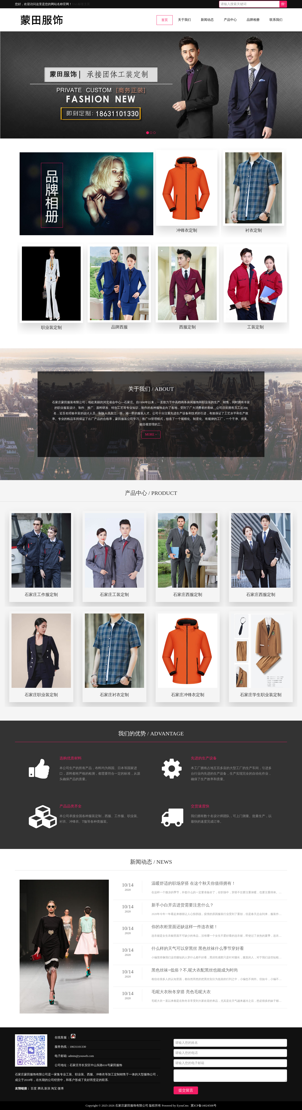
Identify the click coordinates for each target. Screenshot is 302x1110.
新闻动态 (207, 19)
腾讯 (41, 1088)
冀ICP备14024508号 (203, 1105)
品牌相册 (253, 19)
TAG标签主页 (81, 4)
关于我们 (184, 19)
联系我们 (275, 19)
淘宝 (54, 1088)
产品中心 (230, 19)
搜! (283, 4)
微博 (61, 1088)
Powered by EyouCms (175, 1105)
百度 (34, 1088)
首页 (164, 20)
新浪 (47, 1088)
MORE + (151, 434)
